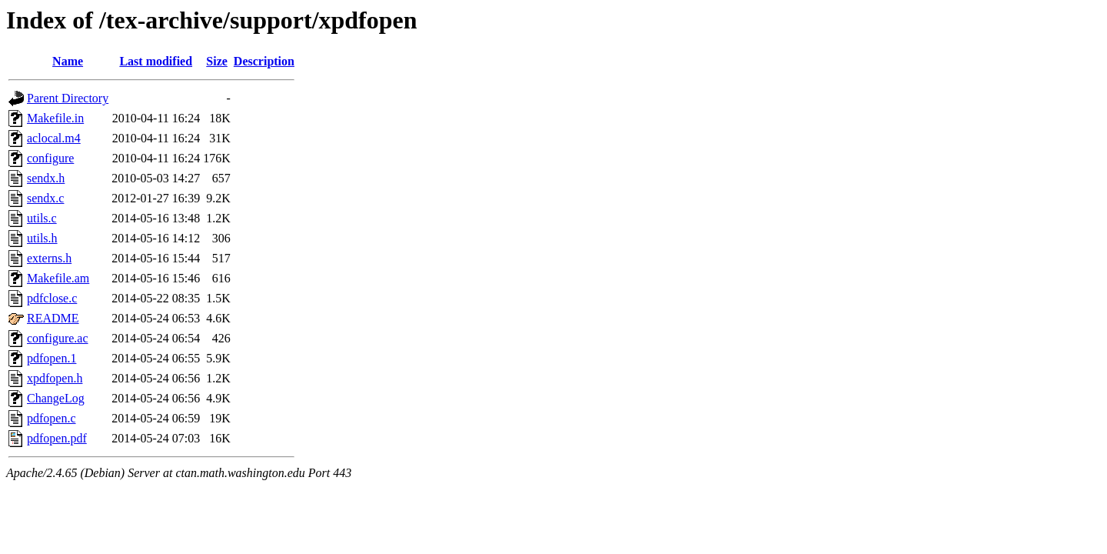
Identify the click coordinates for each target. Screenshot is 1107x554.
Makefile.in (55, 118)
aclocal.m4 (54, 138)
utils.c (42, 218)
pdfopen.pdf (57, 438)
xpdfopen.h (54, 378)
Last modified (155, 61)
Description (264, 61)
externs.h (49, 258)
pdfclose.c (52, 298)
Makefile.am (58, 278)
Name (67, 61)
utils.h (42, 238)
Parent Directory (67, 98)
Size (217, 61)
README (53, 318)
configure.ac (57, 338)
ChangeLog (56, 398)
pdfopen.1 (51, 358)
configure (50, 158)
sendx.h (46, 178)
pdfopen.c (51, 418)
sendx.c (45, 198)
